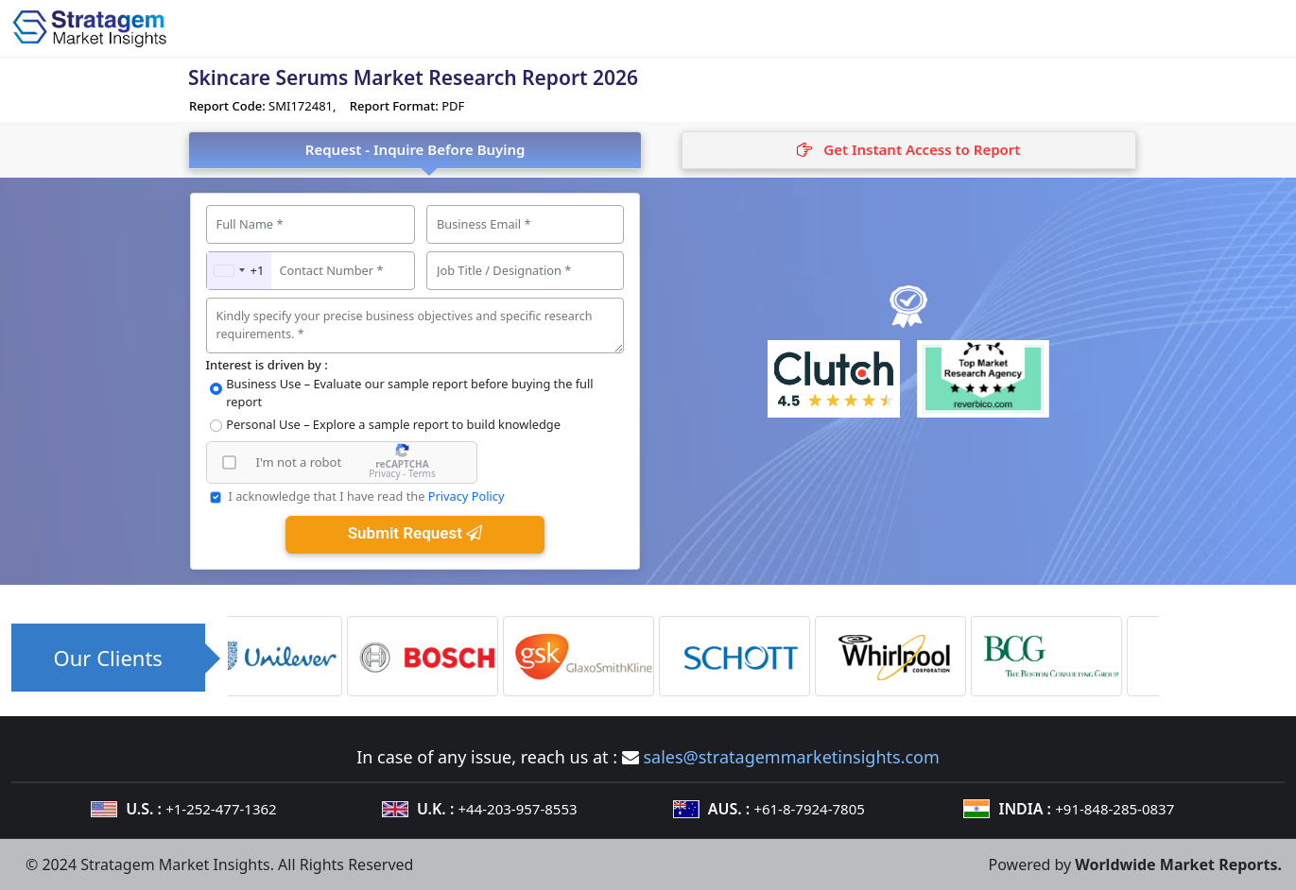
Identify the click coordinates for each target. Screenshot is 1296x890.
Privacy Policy (466, 496)
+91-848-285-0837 (1114, 808)
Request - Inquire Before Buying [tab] (415, 149)
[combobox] (239, 270)
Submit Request (415, 532)
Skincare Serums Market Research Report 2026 (413, 77)
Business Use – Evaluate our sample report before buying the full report (409, 392)
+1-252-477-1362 (220, 808)
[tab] (908, 150)
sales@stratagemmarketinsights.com (791, 756)
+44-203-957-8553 (518, 808)
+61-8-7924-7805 (808, 808)
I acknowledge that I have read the (366, 496)
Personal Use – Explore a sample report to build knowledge (393, 424)
